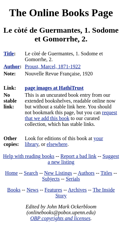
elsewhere (57, 144)
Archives (77, 190)
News (32, 190)
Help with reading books (28, 156)
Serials (73, 179)
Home (11, 173)
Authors (86, 173)
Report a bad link (79, 156)
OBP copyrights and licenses (60, 218)
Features (53, 190)
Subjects (51, 179)
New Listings (58, 173)
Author (12, 66)
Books (13, 190)
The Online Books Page (61, 12)
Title (9, 53)
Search (31, 173)
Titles (106, 173)
